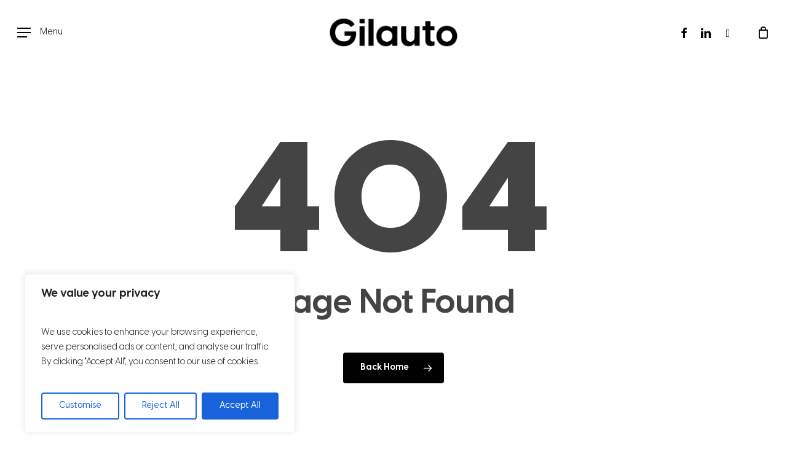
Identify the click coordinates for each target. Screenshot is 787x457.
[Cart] (763, 32)
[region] (160, 353)
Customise (80, 405)
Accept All (240, 405)
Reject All (161, 405)
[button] (40, 32)
